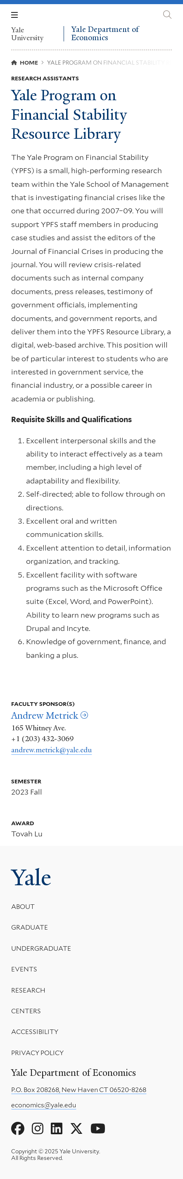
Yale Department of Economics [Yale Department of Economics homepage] (104, 34)
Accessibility (34, 1032)
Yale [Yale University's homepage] (31, 877)
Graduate (29, 928)
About (23, 907)
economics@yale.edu (43, 1105)
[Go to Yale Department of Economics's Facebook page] (17, 1129)
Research (28, 990)
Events (24, 970)
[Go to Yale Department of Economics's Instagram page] (37, 1129)
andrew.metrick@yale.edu (51, 749)
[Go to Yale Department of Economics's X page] (76, 1129)
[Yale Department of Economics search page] (167, 14)
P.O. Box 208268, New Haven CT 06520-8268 (78, 1090)
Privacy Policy (37, 1053)
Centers (26, 1011)
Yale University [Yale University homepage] (27, 33)
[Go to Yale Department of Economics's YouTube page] (97, 1129)
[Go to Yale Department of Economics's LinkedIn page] (56, 1129)
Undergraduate (41, 948)
